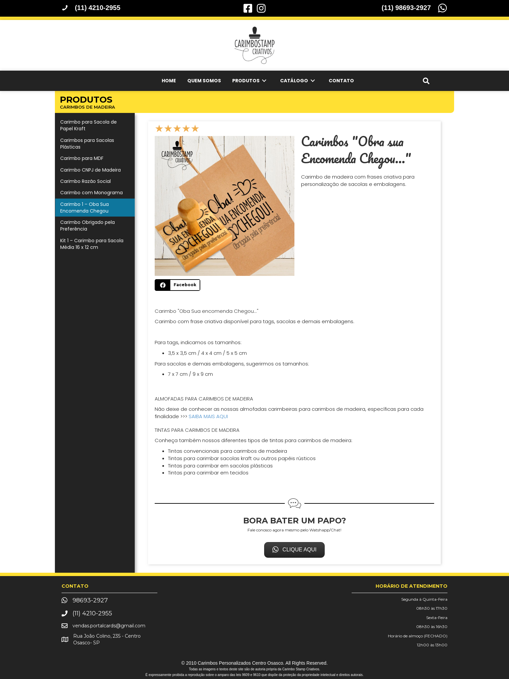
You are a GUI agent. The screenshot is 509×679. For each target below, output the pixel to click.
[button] (294, 550)
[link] (169, 80)
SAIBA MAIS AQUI (208, 416)
